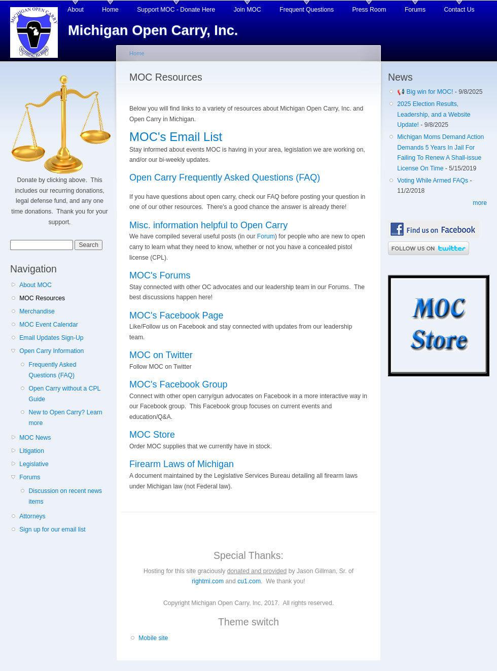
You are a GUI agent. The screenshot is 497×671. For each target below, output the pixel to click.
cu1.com (249, 581)
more (480, 202)
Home (110, 9)
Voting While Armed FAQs (432, 180)
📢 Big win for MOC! (426, 91)
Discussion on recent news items (65, 496)
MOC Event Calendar (48, 324)
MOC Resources (42, 298)
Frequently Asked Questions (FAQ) (52, 370)
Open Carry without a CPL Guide (64, 394)
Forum (266, 236)
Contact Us (459, 9)
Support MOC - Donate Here (176, 9)
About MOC (35, 285)
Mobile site (153, 638)
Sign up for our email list (52, 529)
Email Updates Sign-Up (51, 337)
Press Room (369, 9)
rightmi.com (208, 581)
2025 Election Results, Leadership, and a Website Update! (433, 114)
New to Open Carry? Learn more (65, 418)
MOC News (35, 437)
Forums (415, 9)
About (75, 9)
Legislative (33, 464)
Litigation (31, 450)
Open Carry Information (51, 351)
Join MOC (247, 9)
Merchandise (37, 311)
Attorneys (32, 516)
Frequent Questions (306, 9)
